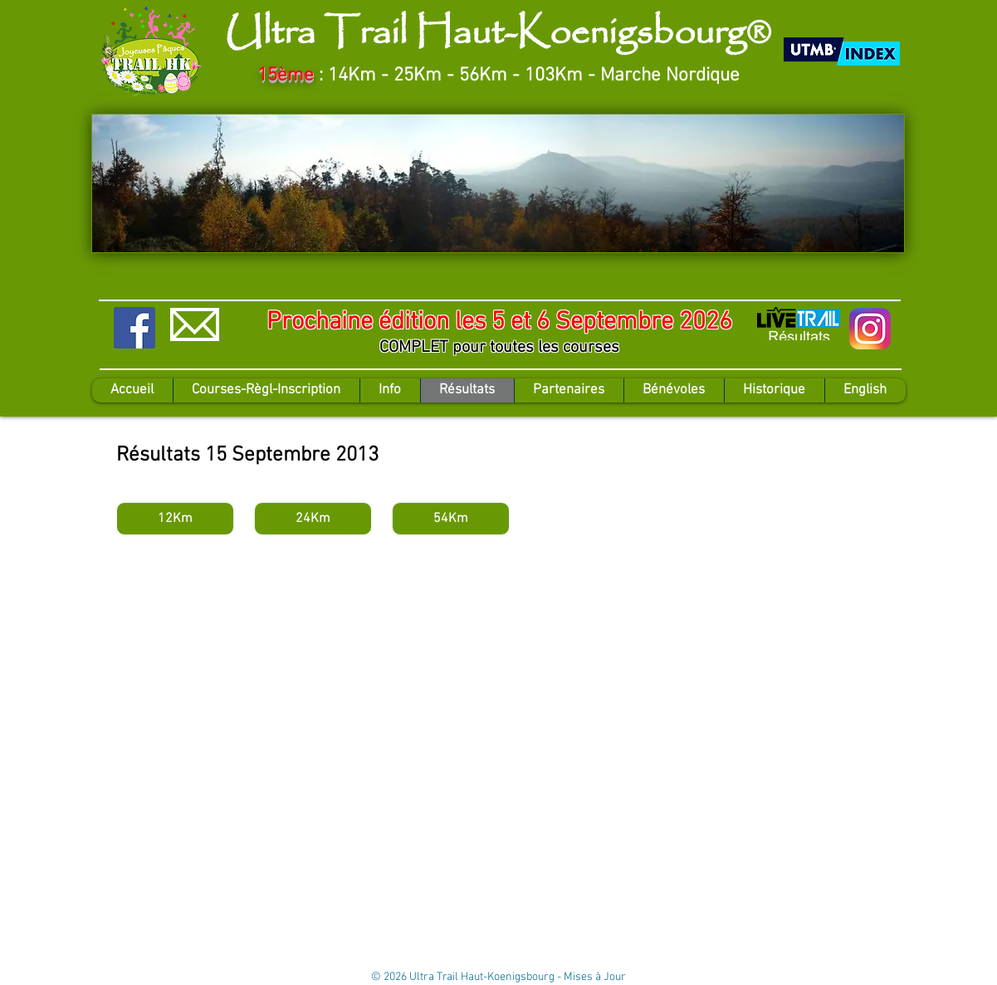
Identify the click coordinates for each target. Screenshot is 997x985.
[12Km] (175, 518)
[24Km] (313, 518)
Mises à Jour (595, 977)
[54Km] (451, 518)
